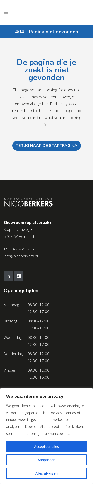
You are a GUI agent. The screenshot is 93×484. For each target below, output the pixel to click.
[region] (46, 436)
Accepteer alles (46, 446)
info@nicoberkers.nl (21, 255)
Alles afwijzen (46, 473)
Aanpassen (46, 459)
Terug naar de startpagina (46, 145)
